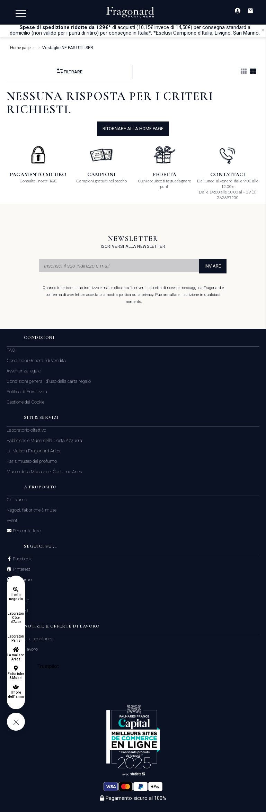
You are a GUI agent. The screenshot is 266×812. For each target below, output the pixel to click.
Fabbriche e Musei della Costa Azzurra (44, 440)
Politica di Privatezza (27, 391)
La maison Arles (15, 657)
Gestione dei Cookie (25, 402)
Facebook (22, 559)
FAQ (11, 350)
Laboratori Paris (16, 638)
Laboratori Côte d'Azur (16, 618)
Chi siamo (17, 499)
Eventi (12, 520)
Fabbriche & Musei (16, 676)
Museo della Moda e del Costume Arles (44, 471)
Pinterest (21, 569)
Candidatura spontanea (30, 638)
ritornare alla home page (133, 128)
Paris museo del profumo (32, 461)
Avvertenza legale (24, 370)
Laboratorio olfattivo (26, 430)
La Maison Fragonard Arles (33, 450)
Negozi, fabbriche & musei (32, 510)
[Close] (262, 30)
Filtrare (69, 71)
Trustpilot (48, 666)
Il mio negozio (16, 597)
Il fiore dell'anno (16, 694)
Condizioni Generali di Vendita (36, 360)
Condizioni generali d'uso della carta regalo (49, 381)
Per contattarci (27, 531)
